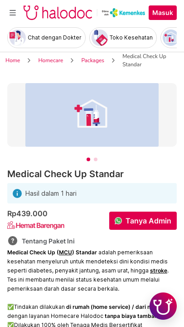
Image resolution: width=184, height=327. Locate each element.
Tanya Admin (148, 221)
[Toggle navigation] (12, 12)
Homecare (50, 60)
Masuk (162, 12)
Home (12, 60)
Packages (92, 60)
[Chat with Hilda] (163, 306)
